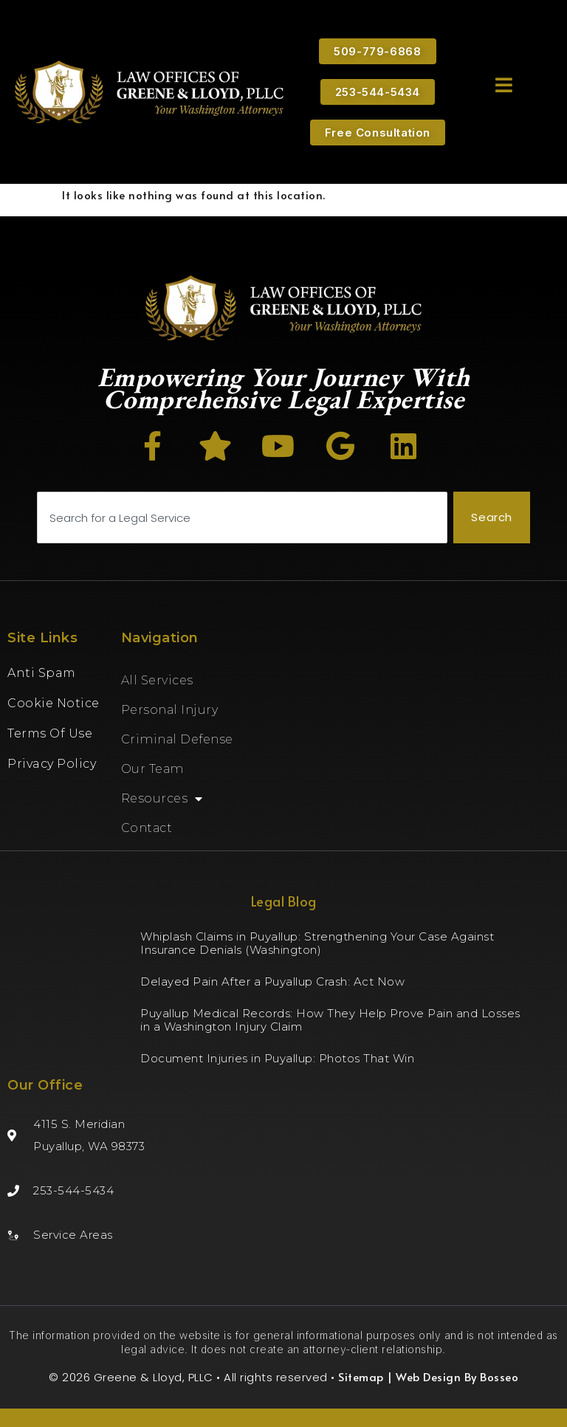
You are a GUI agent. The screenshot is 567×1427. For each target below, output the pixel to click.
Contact (147, 828)
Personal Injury (170, 710)
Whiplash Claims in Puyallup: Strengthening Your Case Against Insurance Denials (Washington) (317, 943)
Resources (162, 798)
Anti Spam (41, 673)
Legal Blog (284, 901)
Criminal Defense (177, 739)
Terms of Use (49, 733)
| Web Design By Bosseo (451, 1376)
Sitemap (361, 1376)
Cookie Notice (53, 703)
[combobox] (242, 518)
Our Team (152, 769)
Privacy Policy (51, 764)
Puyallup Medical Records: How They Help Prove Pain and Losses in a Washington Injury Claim (330, 1020)
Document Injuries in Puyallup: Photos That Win (277, 1058)
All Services (157, 680)
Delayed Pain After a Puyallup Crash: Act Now (272, 981)
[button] (504, 84)
